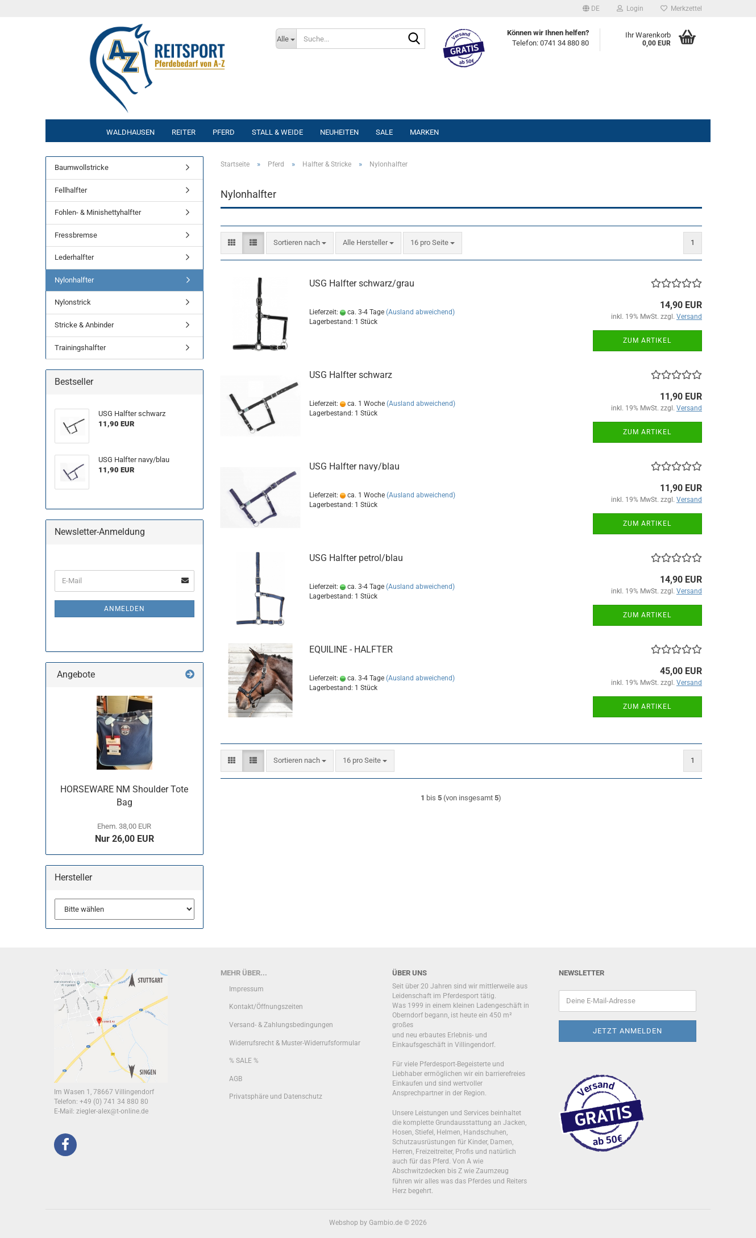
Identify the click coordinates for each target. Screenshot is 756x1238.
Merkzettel (681, 9)
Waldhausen (130, 132)
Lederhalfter (74, 257)
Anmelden (124, 609)
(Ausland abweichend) (420, 312)
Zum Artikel (647, 340)
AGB (235, 1079)
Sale (384, 132)
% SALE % (244, 1061)
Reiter (184, 132)
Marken (424, 132)
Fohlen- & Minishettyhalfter (98, 212)
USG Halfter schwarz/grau (361, 283)
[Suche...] (286, 38)
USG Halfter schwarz (350, 374)
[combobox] (300, 243)
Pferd (224, 132)
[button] (591, 8)
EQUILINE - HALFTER (351, 649)
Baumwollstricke (82, 167)
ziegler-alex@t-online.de (112, 1111)
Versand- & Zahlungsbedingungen (281, 1025)
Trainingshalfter (80, 347)
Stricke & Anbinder (84, 325)
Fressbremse (76, 235)
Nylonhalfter (74, 280)
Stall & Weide (277, 132)
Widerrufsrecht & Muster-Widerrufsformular (294, 1043)
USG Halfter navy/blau (354, 466)
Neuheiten (339, 132)
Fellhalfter (71, 190)
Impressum (246, 989)
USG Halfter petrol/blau (356, 557)
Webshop (343, 1223)
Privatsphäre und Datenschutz (275, 1096)
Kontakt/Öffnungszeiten (266, 1007)
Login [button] (630, 9)
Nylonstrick (73, 302)
